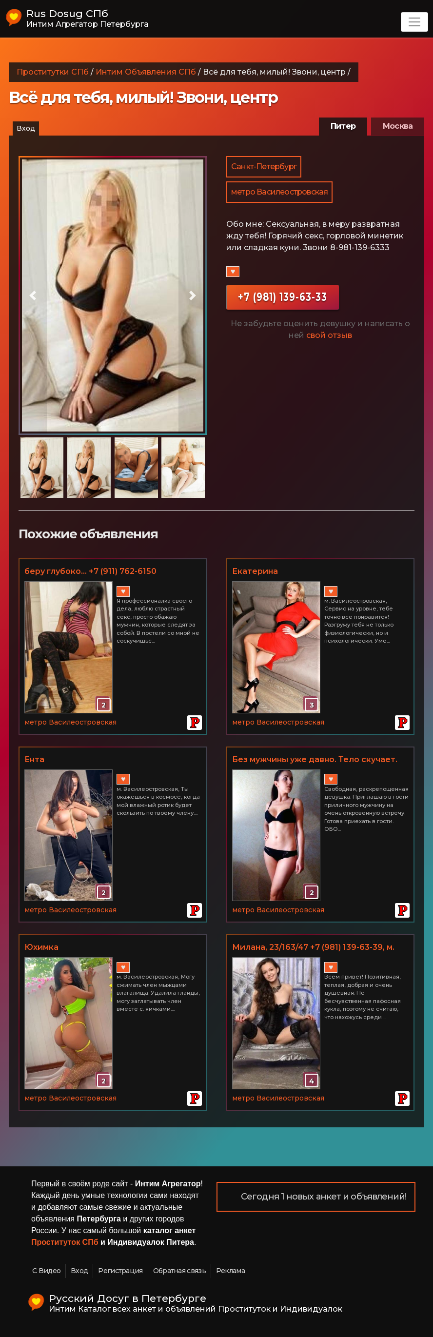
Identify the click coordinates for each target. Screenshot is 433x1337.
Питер (343, 126)
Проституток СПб (64, 1242)
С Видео (46, 1270)
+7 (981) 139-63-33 (282, 297)
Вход (26, 128)
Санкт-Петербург (263, 166)
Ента (34, 759)
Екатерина (255, 571)
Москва (398, 126)
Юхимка (41, 947)
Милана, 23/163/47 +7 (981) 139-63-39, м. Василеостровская (313, 948)
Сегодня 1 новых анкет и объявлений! (324, 1196)
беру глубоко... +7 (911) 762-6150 (90, 571)
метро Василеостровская (279, 192)
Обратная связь (179, 1270)
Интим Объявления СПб (146, 72)
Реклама (230, 1270)
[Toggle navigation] (414, 22)
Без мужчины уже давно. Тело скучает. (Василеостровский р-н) (314, 760)
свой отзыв (329, 335)
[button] (33, 295)
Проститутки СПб (53, 72)
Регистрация (120, 1270)
